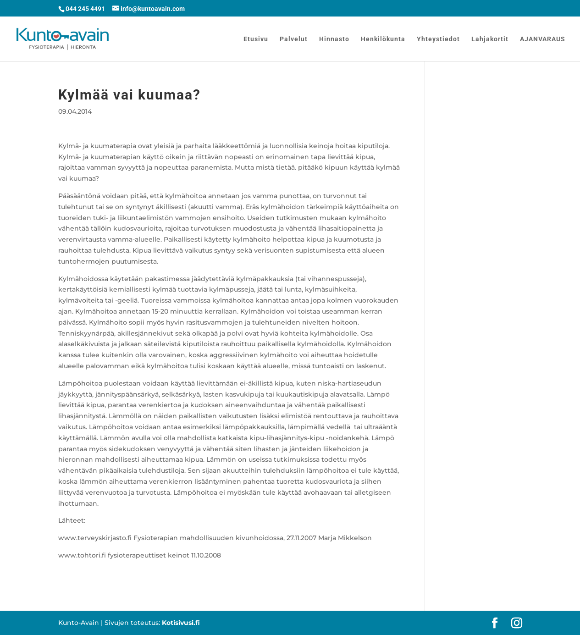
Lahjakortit (489, 39)
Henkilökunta (383, 39)
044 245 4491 (85, 8)
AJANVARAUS (542, 39)
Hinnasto (334, 39)
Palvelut (294, 39)
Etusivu (255, 39)
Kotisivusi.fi (181, 622)
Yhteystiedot (438, 39)
